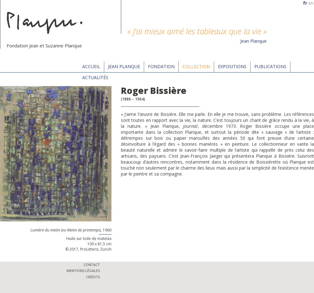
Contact (92, 264)
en (310, 3)
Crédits (93, 276)
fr (305, 3)
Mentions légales (83, 270)
